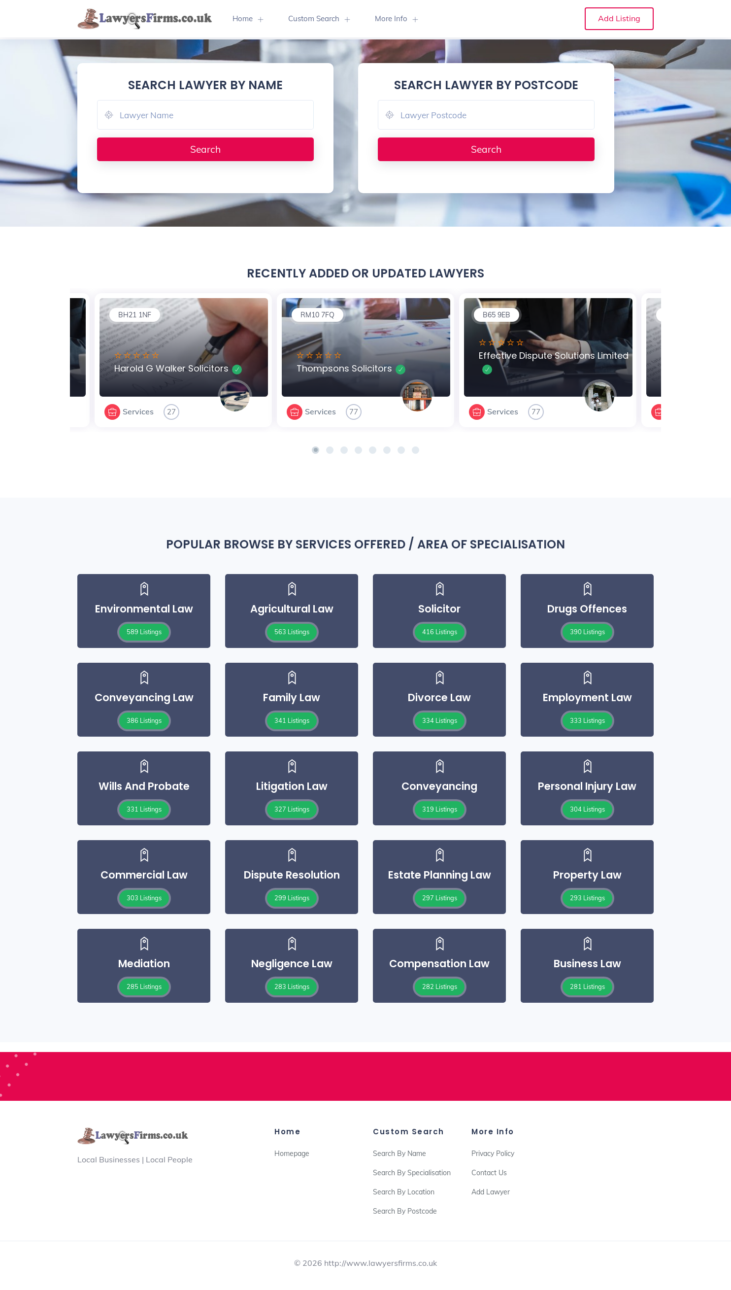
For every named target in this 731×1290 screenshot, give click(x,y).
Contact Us (489, 1172)
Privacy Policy (492, 1153)
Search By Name (399, 1153)
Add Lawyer (490, 1192)
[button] (315, 450)
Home (243, 18)
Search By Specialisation (412, 1172)
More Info (391, 18)
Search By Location (403, 1192)
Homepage (291, 1153)
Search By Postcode (405, 1211)
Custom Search (313, 18)
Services (138, 411)
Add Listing (619, 18)
